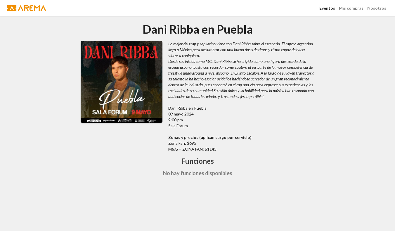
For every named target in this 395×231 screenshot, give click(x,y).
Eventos (327, 8)
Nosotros (376, 8)
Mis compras (351, 8)
